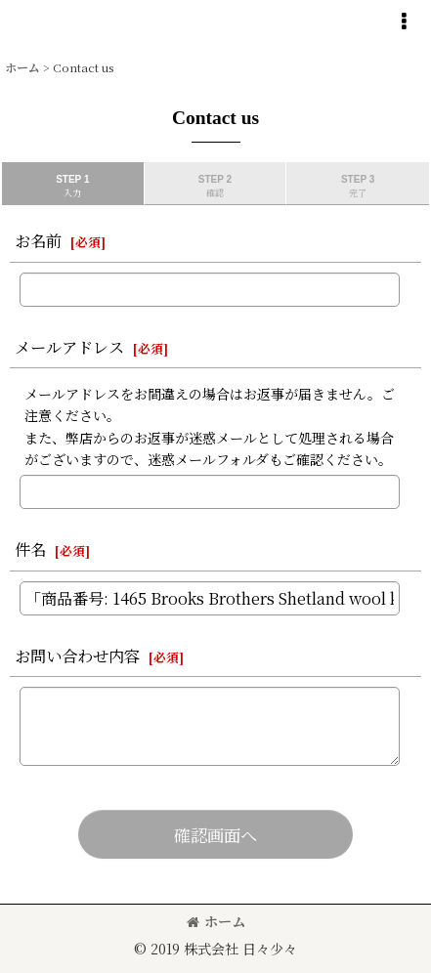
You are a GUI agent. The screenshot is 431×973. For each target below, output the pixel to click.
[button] (403, 21)
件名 (30, 549)
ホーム (216, 921)
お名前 (38, 240)
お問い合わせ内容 (77, 655)
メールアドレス (69, 347)
